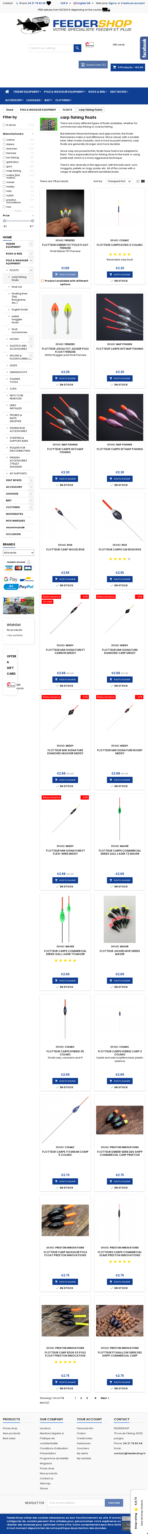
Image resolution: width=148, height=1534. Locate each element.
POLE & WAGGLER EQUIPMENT (64, 92)
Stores (44, 1488)
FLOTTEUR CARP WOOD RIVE (65, 549)
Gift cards (119, 44)
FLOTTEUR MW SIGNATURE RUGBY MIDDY (119, 751)
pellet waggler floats (17, 319)
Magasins (46, 1463)
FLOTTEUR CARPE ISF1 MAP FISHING (119, 349)
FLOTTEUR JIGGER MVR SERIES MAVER (120, 952)
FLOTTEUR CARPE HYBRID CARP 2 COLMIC (120, 1052)
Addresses (84, 1443)
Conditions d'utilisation (54, 1448)
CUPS (13, 389)
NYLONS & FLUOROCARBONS (21, 357)
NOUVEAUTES (14, 514)
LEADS (13, 365)
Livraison (45, 1428)
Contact (8, 3)
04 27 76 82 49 (36, 3)
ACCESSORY (13, 100)
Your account (89, 1419)
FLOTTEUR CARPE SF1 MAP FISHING (120, 449)
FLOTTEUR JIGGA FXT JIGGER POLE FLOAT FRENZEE (65, 350)
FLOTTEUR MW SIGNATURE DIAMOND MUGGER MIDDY (65, 751)
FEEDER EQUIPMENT (26, 92)
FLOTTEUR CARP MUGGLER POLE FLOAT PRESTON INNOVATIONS (65, 1253)
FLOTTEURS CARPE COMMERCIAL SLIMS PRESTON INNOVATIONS (120, 1253)
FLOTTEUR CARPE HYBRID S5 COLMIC (65, 1052)
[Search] (55, 48)
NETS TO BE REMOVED (16, 397)
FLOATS (14, 270)
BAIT (48, 100)
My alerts (82, 1453)
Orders (81, 1433)
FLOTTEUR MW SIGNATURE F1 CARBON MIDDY (65, 651)
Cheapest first (120, 181)
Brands (9, 544)
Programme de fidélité (54, 1458)
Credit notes (84, 1438)
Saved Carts (91, 65)
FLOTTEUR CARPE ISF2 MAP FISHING (65, 450)
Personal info (85, 1428)
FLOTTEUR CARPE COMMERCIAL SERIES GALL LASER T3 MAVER (65, 952)
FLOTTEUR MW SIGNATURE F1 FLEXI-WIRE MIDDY (65, 852)
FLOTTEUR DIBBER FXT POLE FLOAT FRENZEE (65, 246)
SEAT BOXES (118, 92)
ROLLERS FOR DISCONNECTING (20, 449)
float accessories (19, 330)
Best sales (9, 1438)
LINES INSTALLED (16, 406)
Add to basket (65, 274)
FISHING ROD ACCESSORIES (18, 429)
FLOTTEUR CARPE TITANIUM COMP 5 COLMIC (65, 1153)
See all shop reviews (142, 1513)
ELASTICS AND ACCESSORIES (18, 347)
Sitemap (45, 1483)
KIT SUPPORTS (18, 473)
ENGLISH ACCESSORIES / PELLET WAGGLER (18, 462)
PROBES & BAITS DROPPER (16, 418)
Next (105, 1398)
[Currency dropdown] (66, 3)
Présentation (48, 1453)
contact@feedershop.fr (130, 1453)
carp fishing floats (19, 278)
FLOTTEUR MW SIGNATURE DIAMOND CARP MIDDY (120, 651)
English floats (20, 309)
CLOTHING (62, 100)
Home (7, 237)
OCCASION (13, 534)
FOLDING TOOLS (15, 380)
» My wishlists (15, 635)
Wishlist (14, 624)
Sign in (112, 3)
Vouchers (83, 1448)
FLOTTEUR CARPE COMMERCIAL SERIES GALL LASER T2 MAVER (120, 852)
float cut (17, 287)
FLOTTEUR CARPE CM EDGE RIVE (120, 549)
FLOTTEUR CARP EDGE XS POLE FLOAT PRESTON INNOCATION (65, 1354)
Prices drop (10, 1428)
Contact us (46, 1478)
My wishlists (84, 1458)
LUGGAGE (33, 100)
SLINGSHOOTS (18, 372)
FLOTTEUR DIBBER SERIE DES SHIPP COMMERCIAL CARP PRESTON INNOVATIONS (120, 1155)
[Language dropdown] (83, 3)
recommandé (15, 527)
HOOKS (14, 339)
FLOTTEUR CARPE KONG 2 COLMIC (120, 245)
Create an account (133, 3)
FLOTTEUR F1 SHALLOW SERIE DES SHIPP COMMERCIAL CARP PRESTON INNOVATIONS (120, 1356)
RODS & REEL (96, 92)
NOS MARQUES (15, 521)
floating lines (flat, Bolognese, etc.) (20, 298)
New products (11, 1433)
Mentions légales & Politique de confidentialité (52, 1438)
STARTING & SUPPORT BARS (19, 439)
